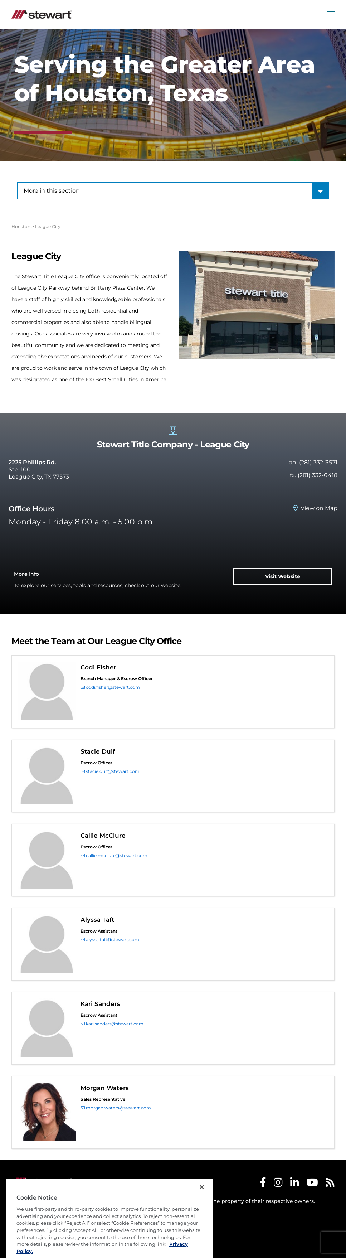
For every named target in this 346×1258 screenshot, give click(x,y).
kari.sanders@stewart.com (112, 1023)
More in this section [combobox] (52, 190)
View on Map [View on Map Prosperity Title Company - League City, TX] (319, 508)
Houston (20, 226)
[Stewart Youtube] (312, 1184)
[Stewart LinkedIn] (294, 1184)
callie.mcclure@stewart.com (114, 855)
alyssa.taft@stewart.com (110, 939)
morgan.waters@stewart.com (116, 1108)
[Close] (202, 1200)
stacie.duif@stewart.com (110, 771)
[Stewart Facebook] (263, 1184)
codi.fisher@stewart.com (110, 687)
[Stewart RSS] (330, 1184)
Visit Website (283, 576)
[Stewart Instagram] (278, 1184)
